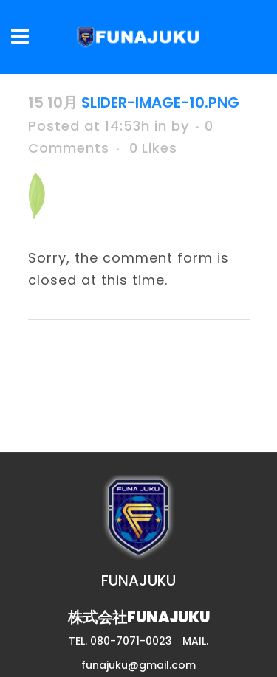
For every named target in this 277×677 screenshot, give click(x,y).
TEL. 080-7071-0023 (120, 640)
